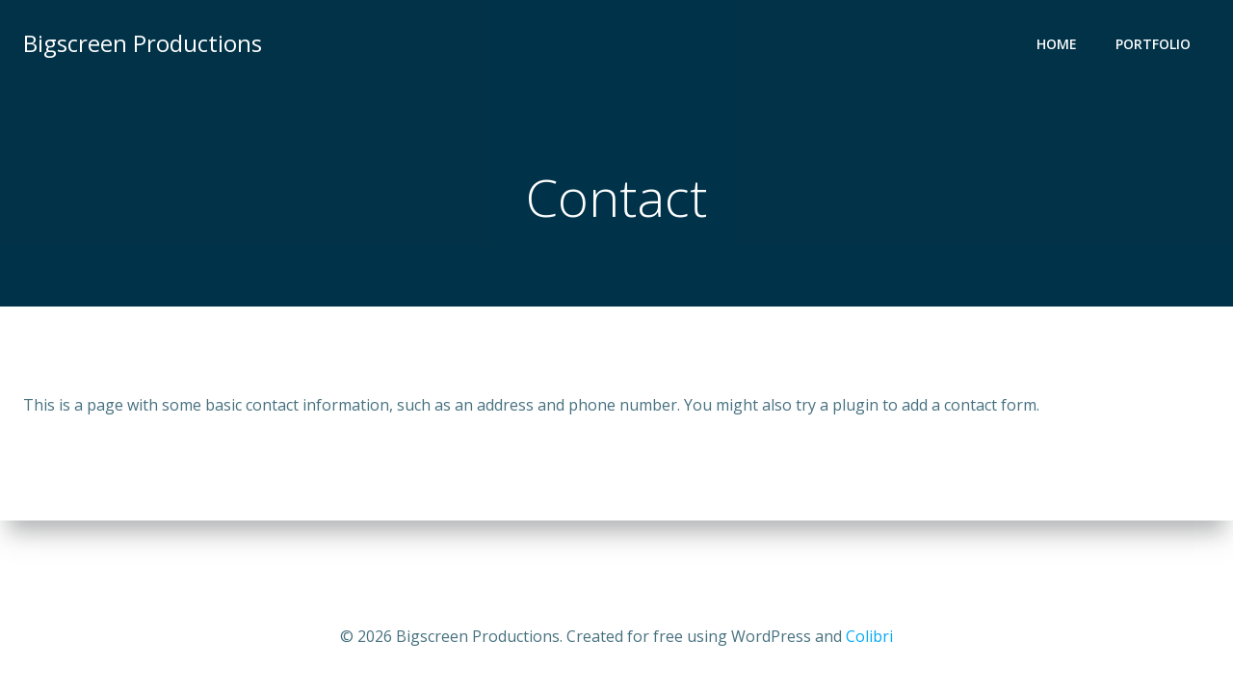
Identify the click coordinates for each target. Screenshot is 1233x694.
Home (1056, 44)
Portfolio (1153, 44)
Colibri (869, 636)
